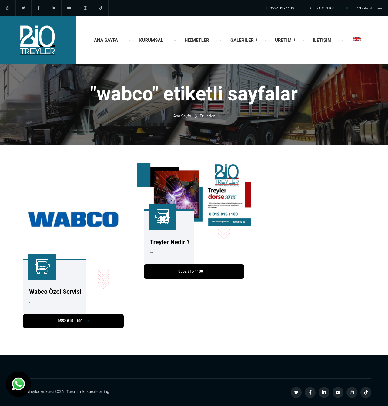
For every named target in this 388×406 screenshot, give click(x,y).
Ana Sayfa (182, 116)
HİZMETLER (197, 40)
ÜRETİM (283, 40)
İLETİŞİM (322, 40)
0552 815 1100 (282, 8)
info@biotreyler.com (366, 8)
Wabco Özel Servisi (55, 291)
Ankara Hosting (95, 391)
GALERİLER (242, 40)
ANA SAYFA (106, 40)
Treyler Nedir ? (170, 242)
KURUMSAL (151, 40)
